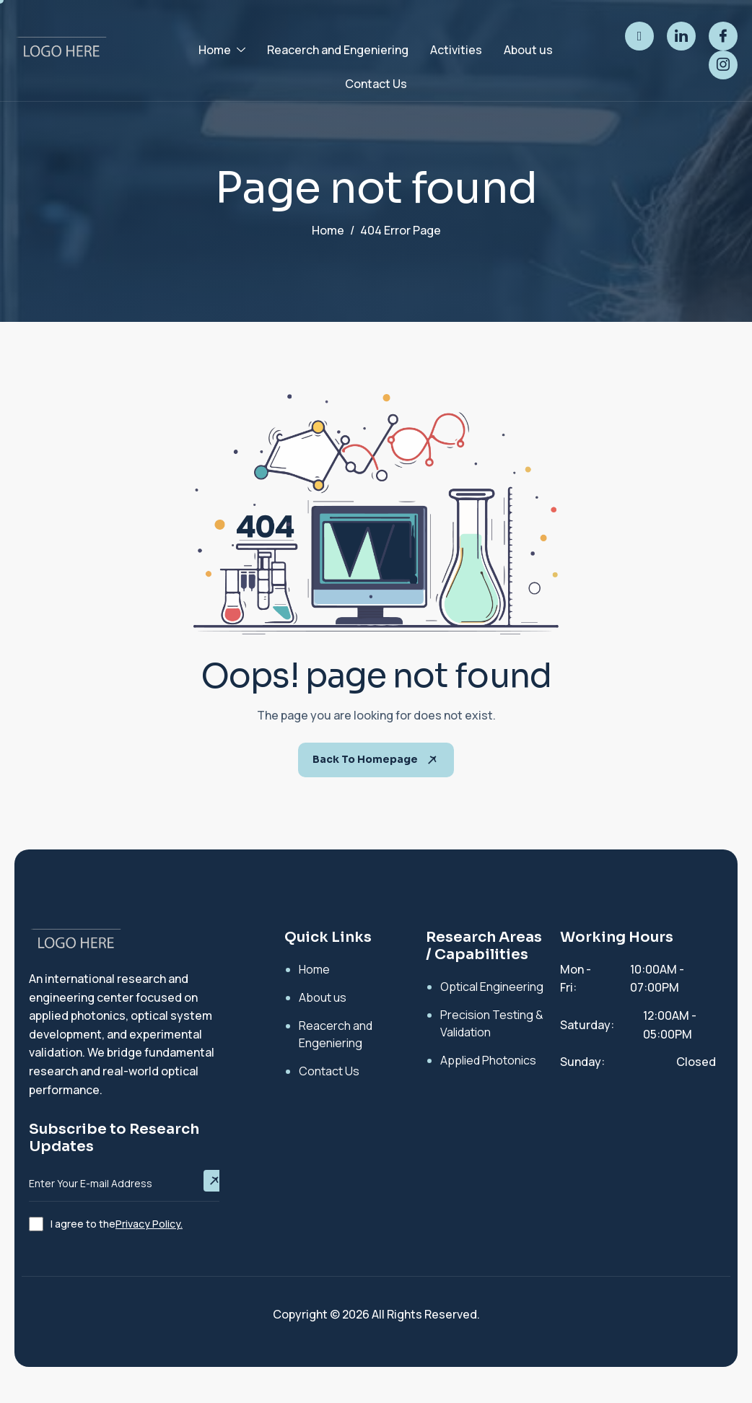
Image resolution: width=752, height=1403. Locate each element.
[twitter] (639, 36)
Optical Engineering (491, 987)
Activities (456, 50)
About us (528, 50)
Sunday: (582, 1062)
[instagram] (723, 65)
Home (221, 50)
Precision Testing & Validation (491, 1023)
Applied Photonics (488, 1060)
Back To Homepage (376, 760)
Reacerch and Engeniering (337, 50)
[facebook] (723, 36)
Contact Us (376, 84)
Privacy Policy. (149, 1224)
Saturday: (587, 1025)
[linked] (681, 36)
